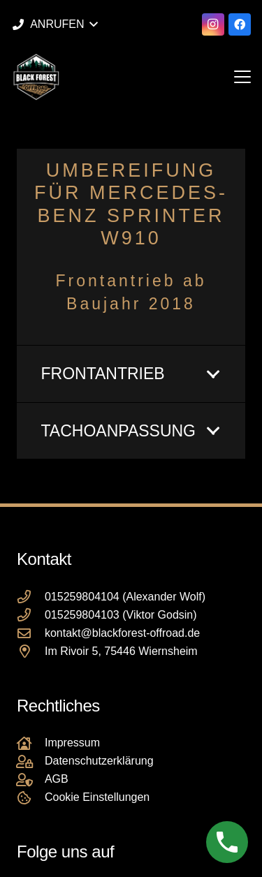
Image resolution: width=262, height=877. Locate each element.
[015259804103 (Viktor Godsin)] (31, 614)
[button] (54, 24)
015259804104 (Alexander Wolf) (125, 597)
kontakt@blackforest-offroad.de (122, 633)
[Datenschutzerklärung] (31, 761)
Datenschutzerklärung (99, 761)
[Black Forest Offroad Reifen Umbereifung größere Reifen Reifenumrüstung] (36, 76)
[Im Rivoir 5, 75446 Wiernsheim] (31, 651)
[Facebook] (239, 24)
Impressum (72, 743)
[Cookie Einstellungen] (31, 797)
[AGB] (31, 779)
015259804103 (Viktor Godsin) (121, 615)
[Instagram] (213, 24)
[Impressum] (31, 743)
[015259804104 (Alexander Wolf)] (31, 596)
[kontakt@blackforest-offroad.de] (31, 633)
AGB (56, 779)
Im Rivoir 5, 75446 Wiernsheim (121, 651)
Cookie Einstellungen (97, 797)
